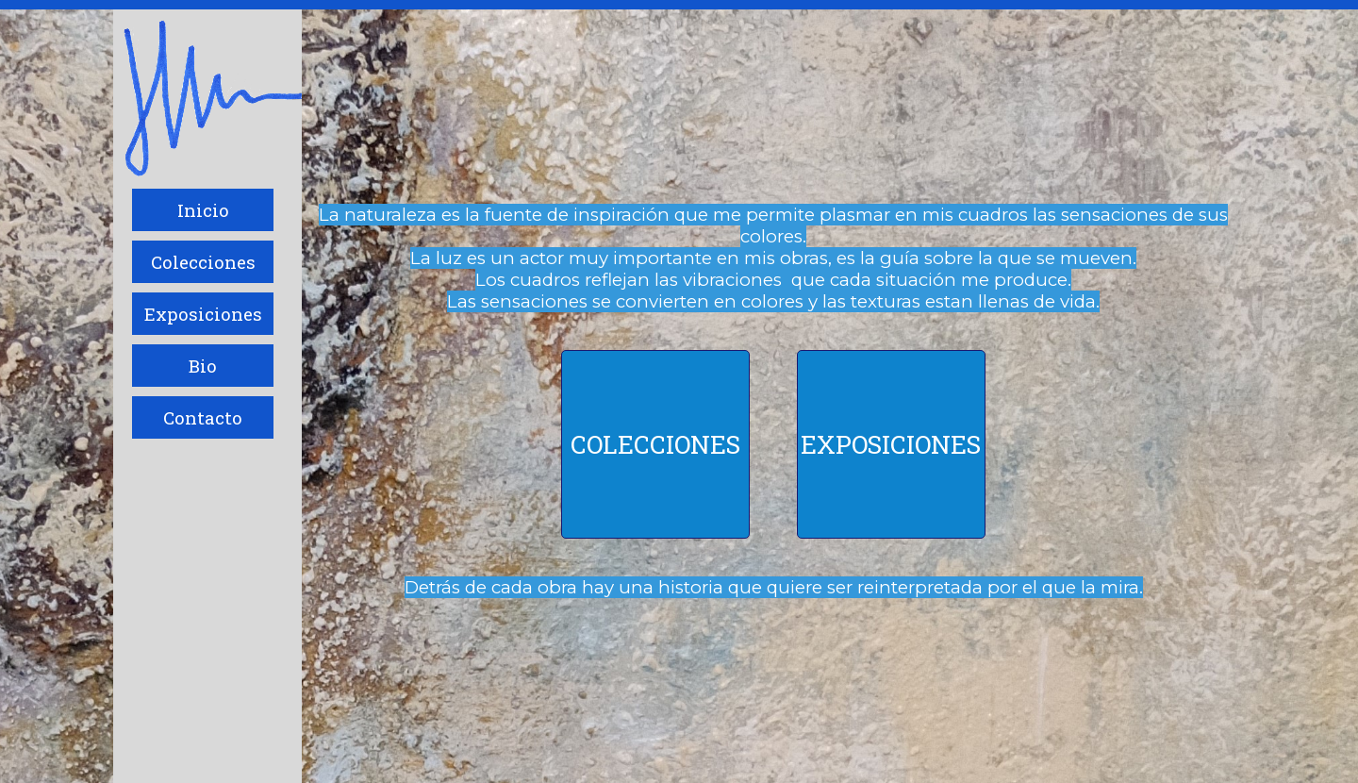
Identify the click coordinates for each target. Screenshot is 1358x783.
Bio (203, 365)
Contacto (202, 417)
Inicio (203, 210)
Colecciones (203, 262)
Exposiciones (203, 313)
